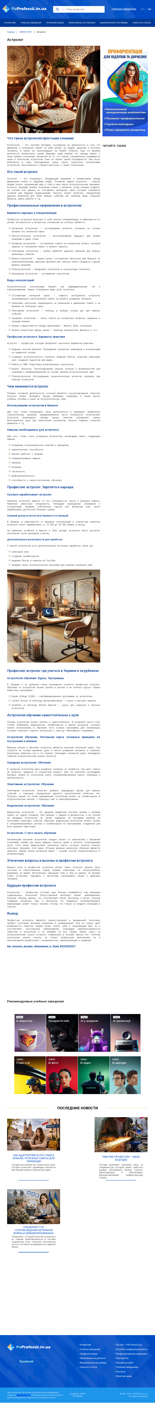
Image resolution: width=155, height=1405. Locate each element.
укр (149, 9)
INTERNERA (77, 1399)
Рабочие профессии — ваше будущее (121, 1159)
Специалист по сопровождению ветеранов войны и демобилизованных (34, 1233)
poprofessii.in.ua (23, 1397)
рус (143, 9)
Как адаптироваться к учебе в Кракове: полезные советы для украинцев (34, 1159)
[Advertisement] (53, 972)
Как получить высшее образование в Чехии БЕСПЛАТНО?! (42, 946)
